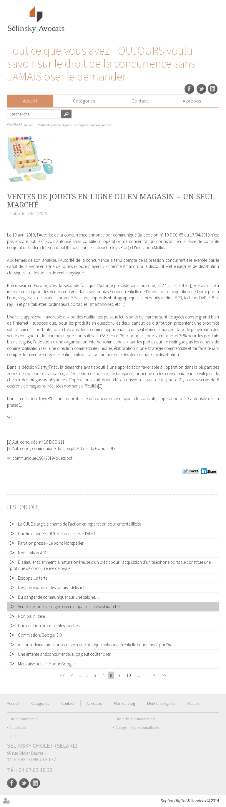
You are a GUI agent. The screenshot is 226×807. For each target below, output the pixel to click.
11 (139, 675)
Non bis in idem (31, 616)
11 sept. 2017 (73, 448)
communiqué (125, 235)
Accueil (30, 101)
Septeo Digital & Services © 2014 (190, 800)
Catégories (84, 101)
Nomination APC (32, 553)
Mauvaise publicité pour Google (46, 664)
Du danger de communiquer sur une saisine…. (59, 597)
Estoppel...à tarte (32, 578)
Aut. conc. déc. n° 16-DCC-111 (38, 442)
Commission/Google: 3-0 (40, 635)
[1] (189, 285)
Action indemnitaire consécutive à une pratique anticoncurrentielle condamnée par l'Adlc (96, 644)
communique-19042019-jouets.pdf (42, 458)
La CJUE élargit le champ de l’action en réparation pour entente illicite (79, 524)
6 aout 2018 (105, 448)
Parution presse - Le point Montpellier (51, 543)
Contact (140, 101)
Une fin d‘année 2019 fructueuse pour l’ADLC (57, 533)
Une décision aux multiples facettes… (50, 625)
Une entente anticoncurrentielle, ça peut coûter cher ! (65, 654)
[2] (100, 386)
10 (129, 675)
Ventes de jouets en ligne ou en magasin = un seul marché (74, 125)
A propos (192, 101)
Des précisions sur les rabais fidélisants (52, 587)
